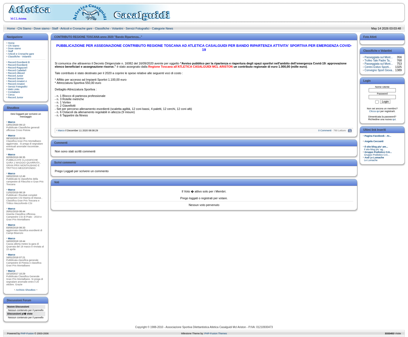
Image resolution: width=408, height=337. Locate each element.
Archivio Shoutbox (26, 290)
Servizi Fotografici (137, 28)
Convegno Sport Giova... (379, 70)
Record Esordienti (18, 65)
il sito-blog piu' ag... (375, 148)
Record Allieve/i (16, 73)
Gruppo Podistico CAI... (377, 153)
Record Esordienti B (19, 62)
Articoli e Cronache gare (76, 28)
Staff (55, 28)
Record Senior (16, 78)
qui (394, 119)
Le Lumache (373, 159)
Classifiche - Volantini (109, 28)
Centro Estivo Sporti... (378, 67)
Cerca (11, 94)
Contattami (14, 92)
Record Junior (15, 75)
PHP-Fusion (27, 333)
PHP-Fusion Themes (215, 333)
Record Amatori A (17, 81)
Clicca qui (374, 111)
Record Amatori (16, 84)
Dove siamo (41, 28)
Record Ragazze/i (18, 67)
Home (11, 28)
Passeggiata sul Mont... (379, 57)
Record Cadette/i (17, 70)
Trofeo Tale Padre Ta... (378, 60)
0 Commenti (325, 130)
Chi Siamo (24, 28)
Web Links (14, 89)
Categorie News (162, 28)
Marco (11, 122)
